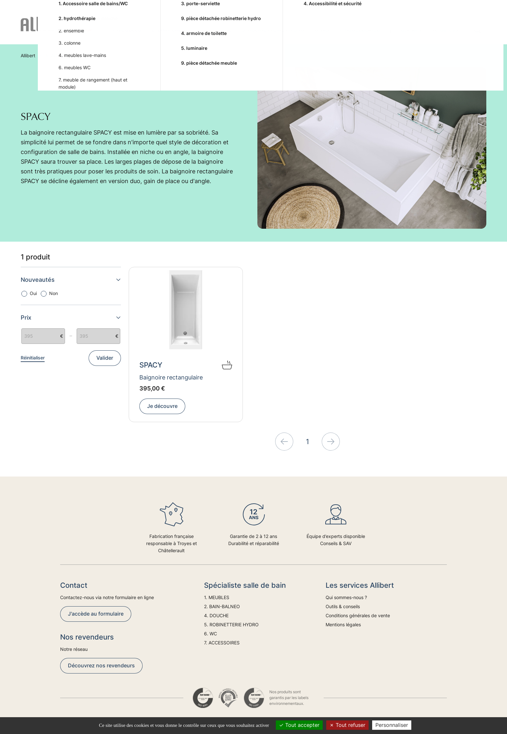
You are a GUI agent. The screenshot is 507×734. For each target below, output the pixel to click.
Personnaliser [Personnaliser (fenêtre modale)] (391, 725)
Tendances (445, 29)
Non (53, 293)
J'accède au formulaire (96, 613)
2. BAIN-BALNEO (172, 29)
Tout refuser (347, 725)
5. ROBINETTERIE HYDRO (273, 29)
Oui (33, 293)
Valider (104, 358)
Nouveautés (71, 279)
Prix (71, 317)
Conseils (411, 29)
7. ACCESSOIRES (359, 29)
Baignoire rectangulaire (171, 377)
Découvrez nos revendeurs (101, 665)
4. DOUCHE (217, 29)
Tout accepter (299, 725)
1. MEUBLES (126, 29)
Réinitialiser (33, 357)
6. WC (322, 29)
